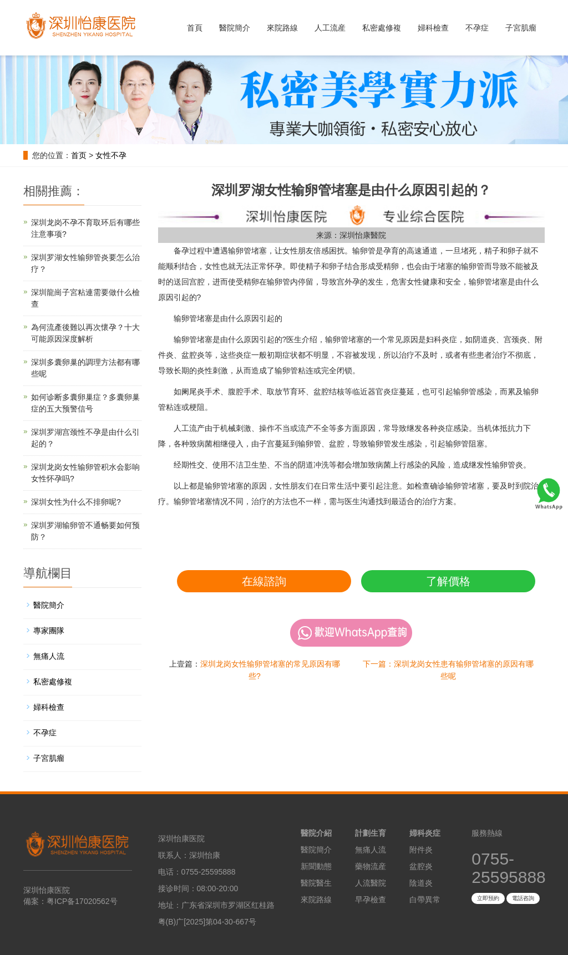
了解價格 (448, 581)
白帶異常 (424, 899)
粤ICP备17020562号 (82, 901)
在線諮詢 (264, 581)
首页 (79, 155)
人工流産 (330, 27)
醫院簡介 (234, 27)
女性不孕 (110, 155)
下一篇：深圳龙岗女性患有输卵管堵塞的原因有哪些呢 (448, 669)
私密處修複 (381, 27)
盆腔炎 (421, 866)
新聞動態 (316, 866)
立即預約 (488, 898)
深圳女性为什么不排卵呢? (76, 501)
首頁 (194, 27)
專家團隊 (48, 630)
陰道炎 (421, 882)
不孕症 (477, 27)
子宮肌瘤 (520, 27)
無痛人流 (48, 656)
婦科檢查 (433, 27)
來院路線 (282, 27)
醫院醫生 (316, 882)
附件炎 (421, 849)
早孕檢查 (370, 899)
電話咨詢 (523, 898)
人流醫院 (370, 882)
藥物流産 (370, 866)
